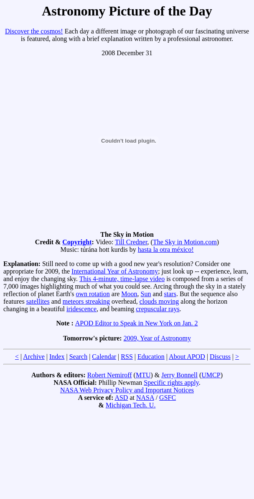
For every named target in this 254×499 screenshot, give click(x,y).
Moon (129, 293)
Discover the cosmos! (34, 31)
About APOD (187, 356)
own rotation (92, 293)
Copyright (76, 242)
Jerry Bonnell (179, 375)
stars (170, 293)
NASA (145, 397)
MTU (143, 375)
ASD (121, 397)
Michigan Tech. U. (130, 405)
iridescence (81, 308)
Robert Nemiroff (109, 375)
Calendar (104, 356)
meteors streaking (86, 301)
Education (151, 356)
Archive (34, 356)
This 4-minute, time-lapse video (122, 278)
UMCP (210, 375)
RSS (126, 356)
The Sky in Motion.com (185, 242)
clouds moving (159, 301)
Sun (146, 293)
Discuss (220, 356)
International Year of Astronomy (114, 271)
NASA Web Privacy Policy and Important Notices (127, 390)
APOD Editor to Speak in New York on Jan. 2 (136, 323)
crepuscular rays (157, 308)
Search (78, 356)
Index (56, 356)
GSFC (167, 397)
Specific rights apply (171, 382)
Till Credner (131, 242)
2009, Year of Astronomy (157, 338)
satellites (38, 301)
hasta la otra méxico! (166, 249)
